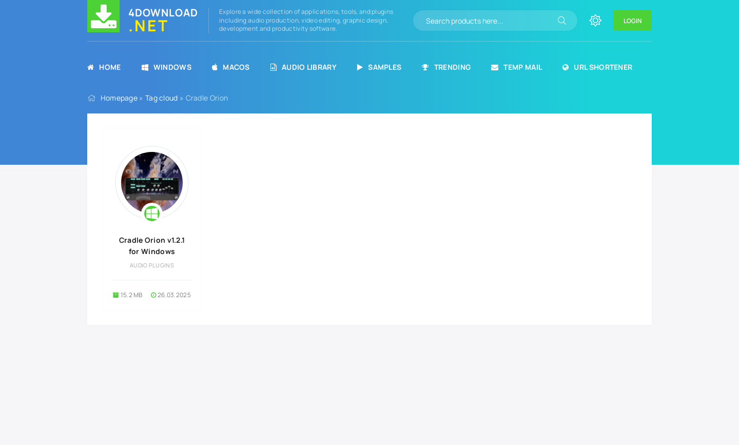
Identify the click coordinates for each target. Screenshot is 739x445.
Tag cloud (161, 98)
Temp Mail (516, 67)
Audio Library (303, 67)
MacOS (231, 67)
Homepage (119, 98)
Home (104, 67)
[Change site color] (595, 20)
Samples (379, 67)
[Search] (562, 20)
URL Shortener (597, 67)
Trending (446, 67)
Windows (166, 67)
